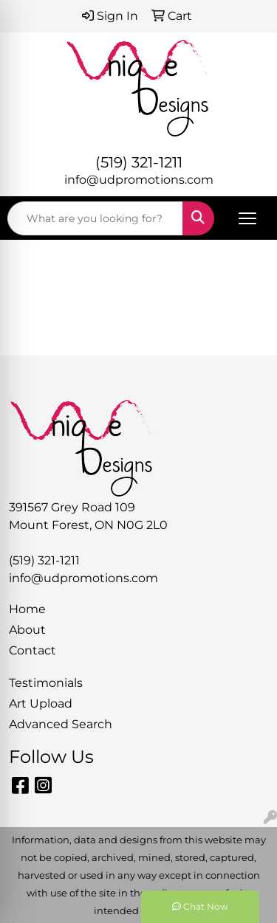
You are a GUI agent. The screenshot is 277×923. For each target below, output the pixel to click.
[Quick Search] (95, 218)
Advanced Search (60, 724)
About (27, 630)
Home (27, 609)
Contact (32, 650)
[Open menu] (247, 218)
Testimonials (46, 683)
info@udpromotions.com (138, 180)
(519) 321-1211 (138, 162)
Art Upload (40, 703)
